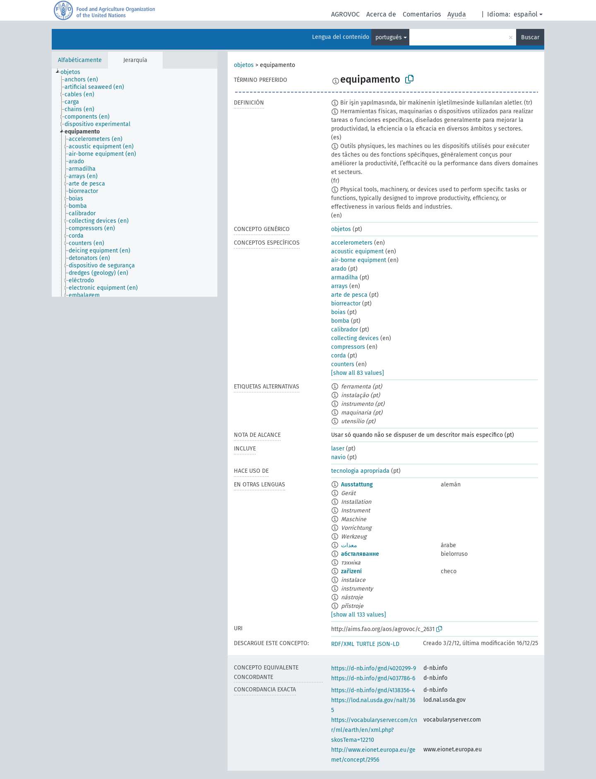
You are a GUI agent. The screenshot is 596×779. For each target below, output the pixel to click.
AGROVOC (345, 14)
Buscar (530, 37)
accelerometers (351, 242)
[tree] (134, 183)
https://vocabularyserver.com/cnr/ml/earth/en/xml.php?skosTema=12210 (374, 730)
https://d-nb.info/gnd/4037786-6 (373, 678)
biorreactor (345, 303)
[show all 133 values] (358, 614)
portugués (388, 37)
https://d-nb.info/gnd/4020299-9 (373, 668)
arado (338, 268)
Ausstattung (357, 484)
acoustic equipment (357, 251)
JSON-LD (388, 644)
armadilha (344, 277)
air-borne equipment (358, 260)
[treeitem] (74, 72)
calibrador (344, 329)
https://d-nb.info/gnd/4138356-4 (373, 690)
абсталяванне (360, 553)
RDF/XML (342, 644)
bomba (340, 320)
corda (338, 355)
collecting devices (355, 338)
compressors (348, 346)
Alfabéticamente (80, 60)
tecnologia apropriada (360, 470)
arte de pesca (349, 294)
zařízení (351, 571)
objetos (244, 65)
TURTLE (365, 644)
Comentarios (422, 14)
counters (342, 364)
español (526, 14)
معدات (349, 545)
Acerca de (381, 14)
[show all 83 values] (357, 372)
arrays (339, 286)
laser (337, 448)
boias (338, 312)
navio (338, 457)
